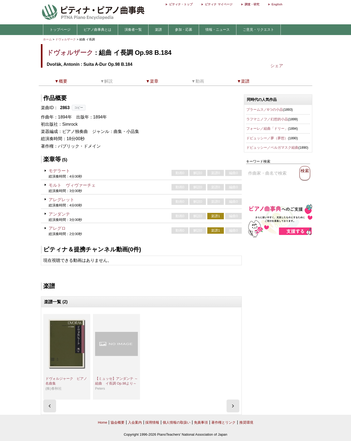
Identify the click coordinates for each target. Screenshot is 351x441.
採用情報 (152, 422)
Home (102, 422)
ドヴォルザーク (65, 39)
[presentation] (49, 406)
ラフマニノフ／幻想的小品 (267, 119)
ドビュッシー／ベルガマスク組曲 (272, 147)
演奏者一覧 (133, 30)
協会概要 (117, 422)
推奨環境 (246, 422)
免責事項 (201, 422)
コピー (78, 107)
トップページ (60, 30)
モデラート (59, 170)
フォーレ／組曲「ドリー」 (267, 128)
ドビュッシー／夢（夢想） (267, 138)
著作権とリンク (223, 422)
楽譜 (158, 30)
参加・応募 (183, 30)
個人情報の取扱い (176, 422)
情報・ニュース (217, 30)
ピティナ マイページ (218, 4)
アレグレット (61, 199)
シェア (276, 65)
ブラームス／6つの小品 (264, 110)
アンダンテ (59, 214)
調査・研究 (252, 4)
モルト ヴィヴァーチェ (72, 185)
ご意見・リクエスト (258, 30)
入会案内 (135, 422)
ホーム (47, 39)
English (277, 4)
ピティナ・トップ (181, 4)
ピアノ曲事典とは (97, 30)
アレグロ (57, 228)
